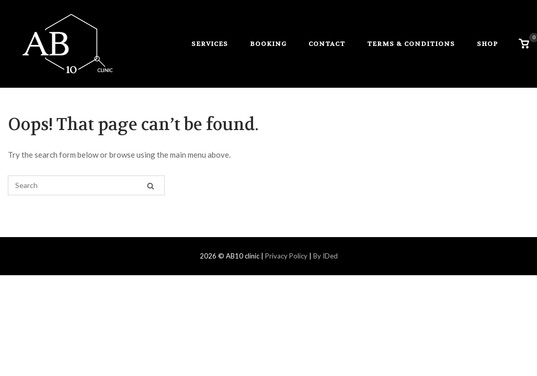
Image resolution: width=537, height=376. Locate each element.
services (209, 44)
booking (268, 44)
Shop (487, 44)
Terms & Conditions (411, 44)
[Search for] (86, 185)
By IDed (325, 256)
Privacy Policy (285, 256)
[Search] (150, 185)
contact (327, 44)
